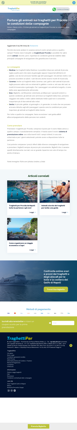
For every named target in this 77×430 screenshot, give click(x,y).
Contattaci (10, 364)
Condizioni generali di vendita (16, 357)
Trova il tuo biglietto (56, 289)
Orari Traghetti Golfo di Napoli (16, 383)
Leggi (32, 212)
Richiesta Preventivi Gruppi (15, 387)
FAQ (8, 374)
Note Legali (10, 355)
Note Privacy (11, 359)
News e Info (17, 27)
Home (9, 27)
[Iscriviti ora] (74, 2)
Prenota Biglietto (38, 426)
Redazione (34, 46)
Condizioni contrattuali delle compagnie (19, 378)
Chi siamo (10, 353)
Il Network (10, 366)
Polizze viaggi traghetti (14, 372)
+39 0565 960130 (55, 341)
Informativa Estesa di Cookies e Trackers (19, 361)
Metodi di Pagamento (13, 362)
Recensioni (10, 376)
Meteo (9, 385)
